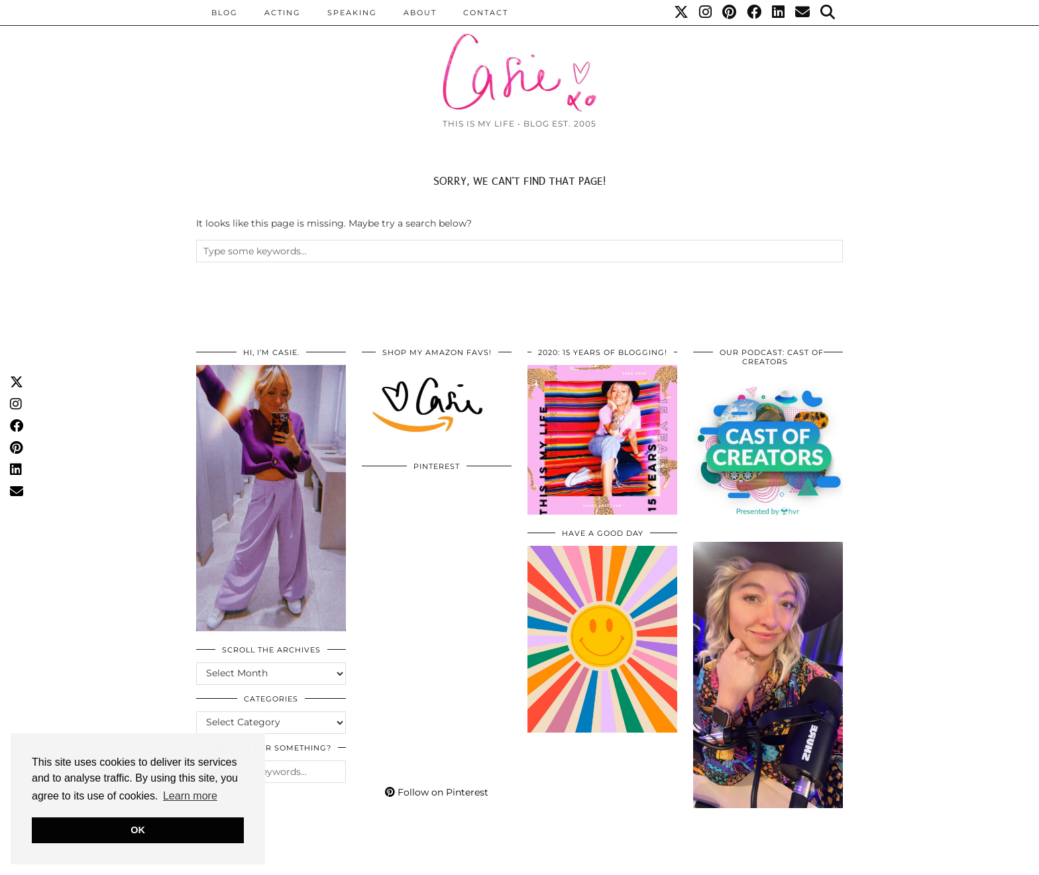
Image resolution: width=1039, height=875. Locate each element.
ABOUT (420, 12)
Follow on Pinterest (436, 792)
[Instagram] (706, 12)
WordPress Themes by (772, 860)
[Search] (828, 12)
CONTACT (485, 12)
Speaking (352, 12)
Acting (282, 12)
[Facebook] (755, 12)
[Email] (803, 12)
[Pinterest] (730, 12)
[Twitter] (682, 12)
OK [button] (138, 830)
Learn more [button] (190, 795)
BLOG (224, 12)
